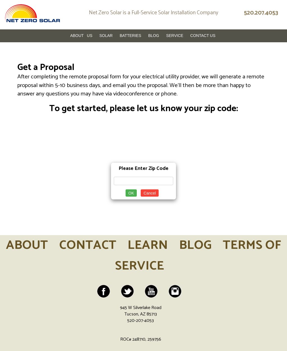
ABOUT (27, 245)
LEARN (148, 245)
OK (131, 193)
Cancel (150, 193)
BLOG (195, 245)
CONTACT (87, 245)
